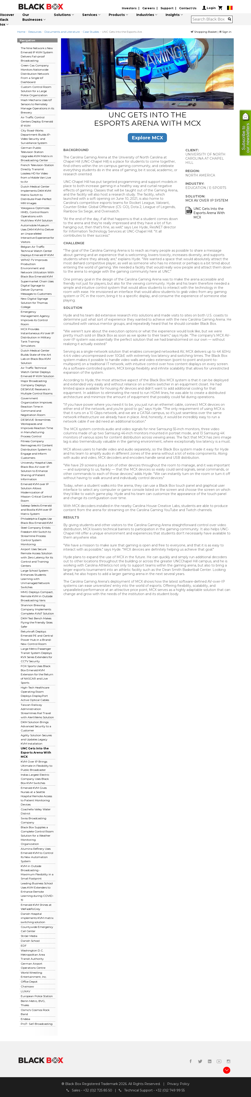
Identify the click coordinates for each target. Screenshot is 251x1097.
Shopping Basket (204, 31)
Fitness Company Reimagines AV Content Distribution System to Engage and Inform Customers (37, 449)
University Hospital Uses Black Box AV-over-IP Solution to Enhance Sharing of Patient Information (36, 471)
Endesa (25, 1019)
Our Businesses (32, 17)
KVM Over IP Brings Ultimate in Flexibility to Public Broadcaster (36, 766)
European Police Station (37, 996)
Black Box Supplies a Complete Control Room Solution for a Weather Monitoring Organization (37, 836)
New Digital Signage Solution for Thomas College (34, 303)
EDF (23, 945)
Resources (34, 31)
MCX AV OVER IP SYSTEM (206, 200)
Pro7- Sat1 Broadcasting (37, 1023)
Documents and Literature (62, 31)
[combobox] (210, 19)
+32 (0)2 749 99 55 (170, 1090)
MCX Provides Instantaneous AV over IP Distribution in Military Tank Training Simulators (37, 337)
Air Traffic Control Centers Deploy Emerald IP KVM (37, 121)
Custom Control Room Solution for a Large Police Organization (36, 91)
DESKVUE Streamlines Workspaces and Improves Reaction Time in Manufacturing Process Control (37, 428)
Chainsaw (27, 986)
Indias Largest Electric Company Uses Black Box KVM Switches (35, 779)
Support (167, 8)
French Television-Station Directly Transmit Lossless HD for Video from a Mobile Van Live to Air (37, 173)
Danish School (30, 940)
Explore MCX (147, 137)
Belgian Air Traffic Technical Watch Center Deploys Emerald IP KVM (37, 251)
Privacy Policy (178, 1084)
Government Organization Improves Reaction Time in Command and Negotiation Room (36, 406)
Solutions (62, 15)
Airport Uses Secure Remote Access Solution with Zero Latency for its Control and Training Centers (37, 557)
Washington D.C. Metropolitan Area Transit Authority (33, 954)
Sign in (225, 31)
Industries (145, 15)
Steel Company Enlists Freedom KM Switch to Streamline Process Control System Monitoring (36, 536)
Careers (148, 8)
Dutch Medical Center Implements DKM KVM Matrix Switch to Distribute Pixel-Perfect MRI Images (36, 195)
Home (21, 31)
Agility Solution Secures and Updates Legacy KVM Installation (36, 739)
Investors (129, 8)
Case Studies (91, 31)
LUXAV (25, 991)
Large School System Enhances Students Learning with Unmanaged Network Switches (35, 579)
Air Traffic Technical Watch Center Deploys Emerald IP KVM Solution (37, 372)
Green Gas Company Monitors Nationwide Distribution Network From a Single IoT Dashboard (35, 74)
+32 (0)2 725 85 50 (97, 1090)
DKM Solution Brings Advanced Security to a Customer (36, 726)
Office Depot (29, 981)
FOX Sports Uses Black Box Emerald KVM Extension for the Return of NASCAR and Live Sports (37, 674)
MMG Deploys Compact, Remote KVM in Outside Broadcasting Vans (37, 596)
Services (89, 15)
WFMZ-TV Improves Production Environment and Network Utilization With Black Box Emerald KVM (37, 268)
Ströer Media (29, 936)
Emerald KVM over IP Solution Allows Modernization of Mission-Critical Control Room (36, 492)
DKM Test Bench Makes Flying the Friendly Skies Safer (37, 622)
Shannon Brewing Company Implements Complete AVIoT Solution (37, 609)
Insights (173, 15)
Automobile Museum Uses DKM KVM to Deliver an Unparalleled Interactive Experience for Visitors (37, 234)
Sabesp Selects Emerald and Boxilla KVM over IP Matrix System (36, 510)
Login (209, 8)
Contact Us (187, 8)
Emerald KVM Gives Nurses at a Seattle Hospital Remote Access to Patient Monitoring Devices (36, 796)
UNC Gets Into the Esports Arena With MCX (36, 752)
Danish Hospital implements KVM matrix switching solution (37, 918)
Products (117, 15)
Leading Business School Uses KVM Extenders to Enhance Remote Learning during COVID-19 (37, 892)
